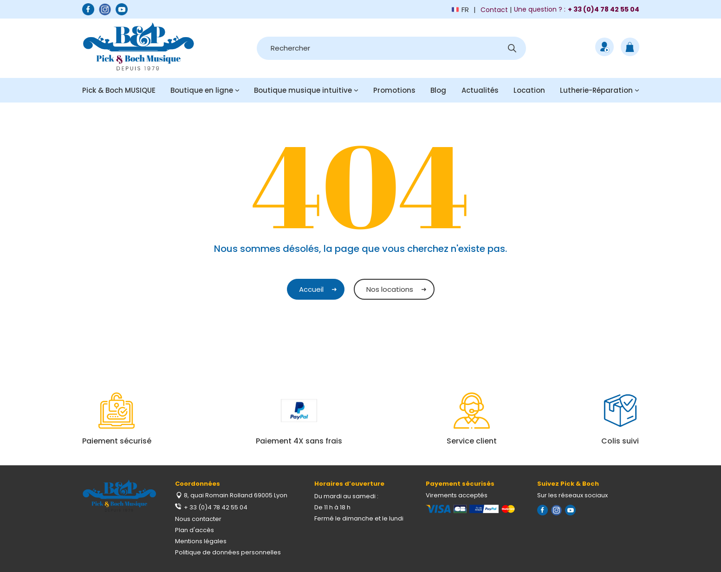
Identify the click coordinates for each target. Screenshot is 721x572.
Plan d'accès (194, 530)
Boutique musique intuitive (303, 90)
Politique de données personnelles (228, 552)
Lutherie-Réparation (596, 90)
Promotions (394, 90)
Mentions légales (201, 541)
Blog (438, 90)
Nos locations (389, 289)
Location (529, 90)
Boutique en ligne (201, 90)
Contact (494, 9)
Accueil (311, 289)
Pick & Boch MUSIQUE (119, 90)
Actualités (480, 90)
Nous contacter (198, 518)
